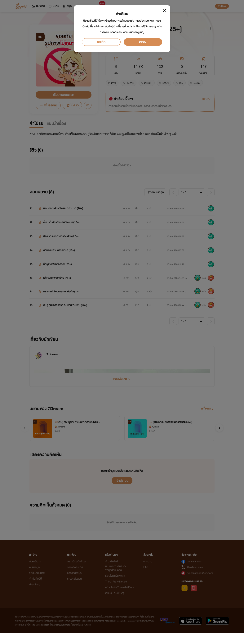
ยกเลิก (101, 42)
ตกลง (143, 42)
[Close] (164, 10)
